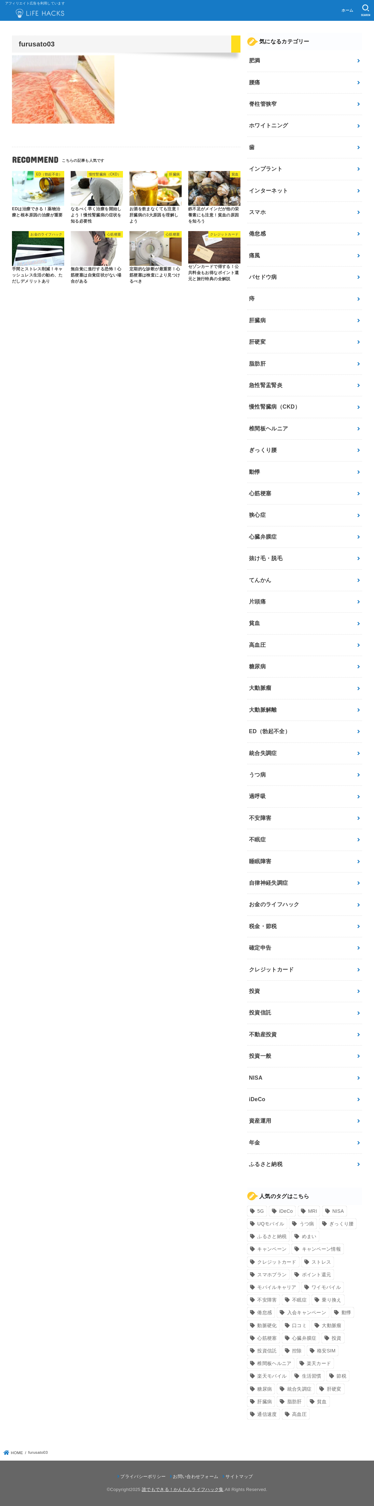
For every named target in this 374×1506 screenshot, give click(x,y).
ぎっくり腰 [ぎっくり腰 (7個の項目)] (341, 1223)
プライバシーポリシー (143, 1476)
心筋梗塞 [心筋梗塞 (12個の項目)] (267, 1338)
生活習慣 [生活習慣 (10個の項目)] (311, 1376)
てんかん (260, 580)
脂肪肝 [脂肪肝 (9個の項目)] (294, 1401)
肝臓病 (257, 320)
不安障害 (260, 818)
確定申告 (260, 948)
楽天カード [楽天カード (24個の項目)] (319, 1363)
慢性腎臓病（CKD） (275, 407)
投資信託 (260, 1012)
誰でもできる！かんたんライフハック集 (182, 1489)
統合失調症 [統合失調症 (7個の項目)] (299, 1389)
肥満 (254, 60)
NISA (256, 1078)
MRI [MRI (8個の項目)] (312, 1211)
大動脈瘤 (260, 688)
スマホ (257, 212)
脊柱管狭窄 (263, 104)
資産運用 (260, 1121)
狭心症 (257, 515)
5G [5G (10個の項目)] (260, 1211)
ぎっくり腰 (263, 450)
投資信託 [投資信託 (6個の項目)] (267, 1350)
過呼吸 (257, 796)
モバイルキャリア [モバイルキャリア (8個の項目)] (276, 1287)
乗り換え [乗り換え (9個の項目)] (331, 1300)
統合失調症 (263, 753)
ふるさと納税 (265, 1164)
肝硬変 (257, 342)
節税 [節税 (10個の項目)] (341, 1376)
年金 (254, 1143)
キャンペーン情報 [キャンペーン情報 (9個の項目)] (321, 1249)
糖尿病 (257, 666)
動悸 (254, 472)
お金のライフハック (274, 904)
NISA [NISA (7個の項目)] (338, 1211)
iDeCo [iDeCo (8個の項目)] (286, 1211)
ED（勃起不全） (269, 731)
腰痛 (254, 82)
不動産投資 (263, 1034)
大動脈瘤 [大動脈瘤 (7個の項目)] (331, 1325)
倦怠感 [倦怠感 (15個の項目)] (264, 1312)
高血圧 (257, 645)
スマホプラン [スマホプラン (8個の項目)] (272, 1274)
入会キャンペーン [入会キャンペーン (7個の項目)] (306, 1312)
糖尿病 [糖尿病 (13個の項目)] (264, 1389)
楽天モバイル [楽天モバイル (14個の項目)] (272, 1376)
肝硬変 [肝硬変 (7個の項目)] (334, 1389)
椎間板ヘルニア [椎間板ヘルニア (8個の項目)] (274, 1363)
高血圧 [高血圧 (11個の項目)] (299, 1414)
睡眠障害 (260, 861)
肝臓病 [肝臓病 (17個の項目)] (264, 1401)
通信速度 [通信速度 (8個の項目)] (267, 1414)
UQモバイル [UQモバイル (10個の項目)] (270, 1223)
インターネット (268, 191)
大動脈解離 (263, 710)
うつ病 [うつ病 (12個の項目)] (307, 1223)
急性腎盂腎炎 (265, 385)
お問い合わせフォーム (195, 1476)
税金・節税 (263, 926)
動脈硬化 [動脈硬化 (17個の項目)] (267, 1325)
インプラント (265, 169)
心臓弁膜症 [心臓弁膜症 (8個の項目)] (304, 1338)
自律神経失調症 (268, 883)
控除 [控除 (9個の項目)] (297, 1350)
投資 (254, 991)
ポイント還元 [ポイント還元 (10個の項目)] (316, 1274)
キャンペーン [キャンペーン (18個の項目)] (272, 1249)
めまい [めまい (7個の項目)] (309, 1236)
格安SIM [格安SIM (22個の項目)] (326, 1350)
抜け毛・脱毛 (265, 558)
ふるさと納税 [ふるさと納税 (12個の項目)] (272, 1236)
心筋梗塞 (260, 493)
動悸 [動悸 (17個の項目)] (346, 1312)
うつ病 (257, 775)
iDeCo (257, 1099)
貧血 (254, 623)
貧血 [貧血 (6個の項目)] (322, 1401)
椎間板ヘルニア (268, 428)
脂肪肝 (257, 364)
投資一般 (260, 1056)
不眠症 (257, 839)
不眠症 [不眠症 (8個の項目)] (299, 1300)
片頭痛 (257, 602)
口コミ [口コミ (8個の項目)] (299, 1325)
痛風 (254, 255)
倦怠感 (257, 234)
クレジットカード (271, 969)
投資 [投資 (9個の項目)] (337, 1338)
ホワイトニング (268, 125)
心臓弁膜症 (263, 537)
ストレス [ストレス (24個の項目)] (321, 1262)
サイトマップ (239, 1476)
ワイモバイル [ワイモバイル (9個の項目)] (326, 1287)
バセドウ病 (263, 277)
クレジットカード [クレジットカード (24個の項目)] (276, 1262)
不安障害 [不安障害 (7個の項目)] (267, 1300)
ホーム (347, 10)
